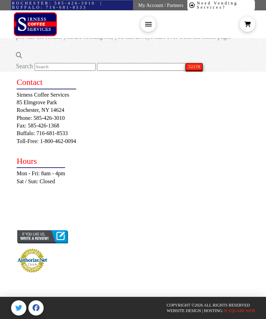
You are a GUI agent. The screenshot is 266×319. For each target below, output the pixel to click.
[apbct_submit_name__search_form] (194, 67)
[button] (148, 24)
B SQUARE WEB (239, 310)
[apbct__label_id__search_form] (141, 67)
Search (24, 66)
